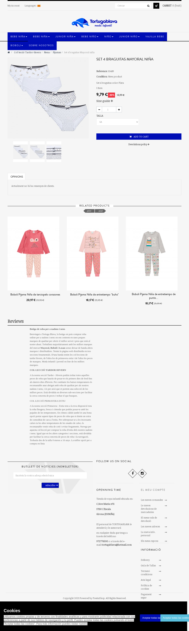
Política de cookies (146, 591)
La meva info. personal (148, 533)
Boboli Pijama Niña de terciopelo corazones (35, 294)
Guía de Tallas (148, 570)
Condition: (102, 76)
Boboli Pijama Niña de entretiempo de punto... (154, 296)
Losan (62, 347)
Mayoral (44, 347)
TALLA (100, 115)
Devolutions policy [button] (138, 144)
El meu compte (153, 490)
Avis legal (146, 584)
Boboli (53, 347)
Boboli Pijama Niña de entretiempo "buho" (94, 294)
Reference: (102, 71)
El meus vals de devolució (149, 519)
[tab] (138, 101)
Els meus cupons (149, 540)
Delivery (145, 564)
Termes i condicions (146, 577)
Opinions (17, 177)
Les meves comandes (152, 499)
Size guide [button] (104, 101)
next (100, 210)
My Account (14, 5)
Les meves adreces (150, 526)
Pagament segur (146, 600)
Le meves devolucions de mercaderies (149, 509)
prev (89, 210)
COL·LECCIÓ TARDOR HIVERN (48, 370)
